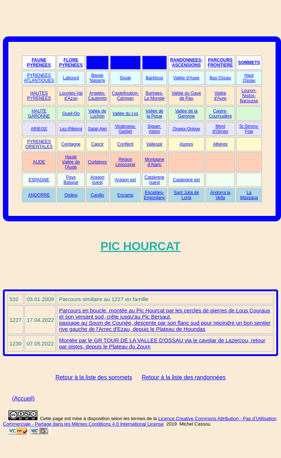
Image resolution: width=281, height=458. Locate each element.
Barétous (154, 77)
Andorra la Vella (220, 195)
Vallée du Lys (126, 113)
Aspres (186, 144)
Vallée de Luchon (97, 113)
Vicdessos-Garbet (125, 129)
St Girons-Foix (249, 129)
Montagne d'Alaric (154, 162)
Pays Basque (71, 180)
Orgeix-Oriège (186, 128)
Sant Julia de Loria (186, 195)
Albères (220, 144)
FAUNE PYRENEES (39, 63)
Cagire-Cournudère (220, 113)
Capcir (97, 144)
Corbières (97, 162)
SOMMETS (249, 62)
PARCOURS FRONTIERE (220, 63)
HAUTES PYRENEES (39, 96)
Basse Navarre (97, 78)
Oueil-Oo (71, 113)
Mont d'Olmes (220, 129)
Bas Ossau (220, 77)
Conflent (125, 144)
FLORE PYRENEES (71, 63)
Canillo (97, 195)
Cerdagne (71, 144)
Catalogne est (186, 179)
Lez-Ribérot (71, 128)
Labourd (71, 77)
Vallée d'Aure (220, 96)
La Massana (249, 195)
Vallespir (154, 144)
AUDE (39, 162)
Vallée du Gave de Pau (186, 96)
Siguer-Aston (155, 129)
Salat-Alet (97, 128)
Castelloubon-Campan (125, 96)
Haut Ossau (249, 78)
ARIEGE (39, 128)
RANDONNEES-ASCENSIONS (186, 63)
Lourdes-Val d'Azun (71, 96)
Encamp (125, 195)
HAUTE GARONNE (39, 113)
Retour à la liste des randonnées (183, 377)
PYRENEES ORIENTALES (39, 144)
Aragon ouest (97, 180)
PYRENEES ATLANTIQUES (39, 78)
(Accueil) (23, 398)
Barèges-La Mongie (154, 96)
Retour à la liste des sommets (94, 377)
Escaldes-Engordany (154, 195)
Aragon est (125, 179)
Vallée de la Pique (154, 113)
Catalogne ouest (155, 180)
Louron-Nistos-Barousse (249, 95)
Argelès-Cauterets (97, 96)
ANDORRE (39, 195)
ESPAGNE (39, 179)
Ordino (70, 195)
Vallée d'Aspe (186, 77)
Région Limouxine (126, 162)
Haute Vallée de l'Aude (71, 162)
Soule (125, 77)
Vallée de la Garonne (186, 113)
